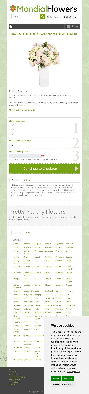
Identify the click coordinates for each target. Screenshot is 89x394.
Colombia (59, 260)
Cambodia (60, 257)
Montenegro (39, 312)
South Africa (39, 335)
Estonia (69, 273)
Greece (69, 285)
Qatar (26, 326)
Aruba (15, 247)
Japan (68, 298)
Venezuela (28, 360)
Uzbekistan (17, 360)
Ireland (16, 298)
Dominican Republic (28, 274)
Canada (69, 257)
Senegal (27, 329)
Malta (37, 309)
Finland (48, 279)
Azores (58, 247)
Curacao (48, 267)
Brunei (37, 257)
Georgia (27, 285)
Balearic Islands (27, 252)
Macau (58, 305)
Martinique (49, 309)
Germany (38, 285)
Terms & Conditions (17, 377)
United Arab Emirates (38, 353)
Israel (26, 298)
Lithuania (38, 305)
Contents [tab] (15, 180)
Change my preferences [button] (63, 384)
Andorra (27, 244)
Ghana (47, 285)
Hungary (38, 294)
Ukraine (27, 351)
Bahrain (16, 251)
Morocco (48, 312)
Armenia (69, 244)
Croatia (27, 267)
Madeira (16, 309)
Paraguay (27, 322)
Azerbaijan (49, 247)
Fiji (36, 279)
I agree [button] (56, 378)
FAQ (11, 369)
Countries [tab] (17, 232)
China (47, 260)
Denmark (17, 273)
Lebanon (16, 305)
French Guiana (69, 280)
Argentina (59, 244)
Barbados (49, 251)
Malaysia (27, 309)
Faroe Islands (26, 280)
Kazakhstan (28, 302)
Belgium (59, 251)
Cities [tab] (28, 232)
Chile (36, 260)
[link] (73, 371)
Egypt (47, 273)
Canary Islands (16, 261)
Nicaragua (28, 316)
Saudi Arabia (16, 330)
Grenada (16, 291)
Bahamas (70, 247)
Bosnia (16, 257)
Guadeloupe (29, 291)
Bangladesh (39, 251)
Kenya (37, 302)
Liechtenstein (29, 305)
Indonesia (59, 294)
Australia (27, 247)
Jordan (16, 302)
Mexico (69, 309)
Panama (16, 322)
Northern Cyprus (38, 317)
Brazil (26, 257)
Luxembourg (50, 305)
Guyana (58, 291)
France (58, 279)
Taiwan (26, 347)
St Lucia (16, 341)
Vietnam (38, 360)
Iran (67, 294)
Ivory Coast (49, 298)
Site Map (12, 384)
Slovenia (27, 335)
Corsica (69, 260)
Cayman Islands (27, 261)
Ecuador (38, 273)
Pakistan (69, 316)
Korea (47, 302)
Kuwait (58, 302)
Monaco (27, 312)
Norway (48, 316)
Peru (36, 322)
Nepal (68, 312)
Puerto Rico (17, 326)
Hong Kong (28, 294)
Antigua (48, 244)
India (47, 294)
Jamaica (59, 298)
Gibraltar (59, 285)
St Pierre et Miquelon (28, 342)
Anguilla (38, 244)
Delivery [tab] (27, 180)
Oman (58, 316)
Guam (37, 291)
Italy (36, 298)
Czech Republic (69, 268)
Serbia (37, 329)
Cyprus (58, 267)
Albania (16, 244)
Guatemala (49, 291)
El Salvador (60, 273)
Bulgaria (48, 257)
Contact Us (13, 374)
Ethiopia (16, 279)
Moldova (16, 312)
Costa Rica (17, 267)
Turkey (16, 351)
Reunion (38, 326)
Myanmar (59, 312)
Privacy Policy (73, 371)
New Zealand (16, 317)
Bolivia (68, 251)
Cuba (37, 267)
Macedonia (70, 305)
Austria (37, 247)
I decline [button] (68, 378)
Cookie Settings (15, 382)
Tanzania (38, 347)
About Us (13, 372)
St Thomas (39, 341)
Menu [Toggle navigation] (72, 26)
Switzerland (17, 347)
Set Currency (55, 17)
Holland (69, 291)
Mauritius (59, 309)
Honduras (17, 294)
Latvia (68, 302)
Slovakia (16, 335)
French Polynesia (17, 286)
